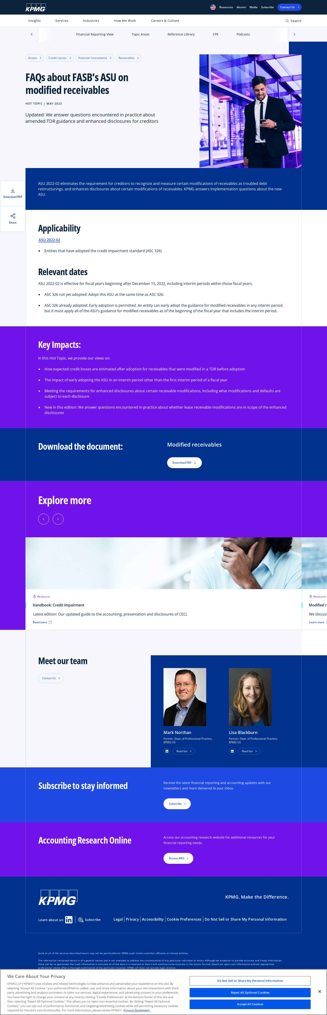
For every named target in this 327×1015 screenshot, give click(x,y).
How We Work (125, 20)
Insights (34, 20)
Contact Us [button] (49, 678)
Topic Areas (140, 34)
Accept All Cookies (250, 1004)
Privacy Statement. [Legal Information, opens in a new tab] (137, 1010)
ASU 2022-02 (49, 239)
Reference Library (181, 34)
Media (254, 7)
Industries (91, 20)
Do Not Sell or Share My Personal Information (246, 919)
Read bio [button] (181, 751)
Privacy (132, 919)
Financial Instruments (94, 58)
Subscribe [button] (175, 804)
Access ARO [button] (176, 858)
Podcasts (243, 34)
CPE (215, 34)
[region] (163, 992)
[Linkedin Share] (68, 919)
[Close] (320, 992)
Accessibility (153, 919)
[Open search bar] (293, 21)
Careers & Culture (165, 20)
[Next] (58, 519)
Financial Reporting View (95, 34)
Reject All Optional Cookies (250, 992)
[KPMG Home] (35, 7)
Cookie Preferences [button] (184, 919)
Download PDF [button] (184, 463)
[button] (213, 7)
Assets (34, 58)
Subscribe (267, 7)
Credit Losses (60, 58)
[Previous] (43, 519)
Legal (118, 919)
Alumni (241, 7)
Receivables (129, 58)
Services (61, 20)
